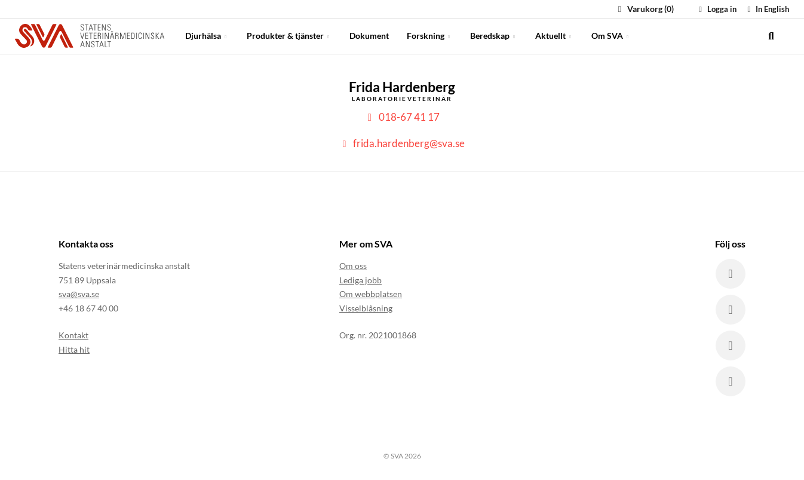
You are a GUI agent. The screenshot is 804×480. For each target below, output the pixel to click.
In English (766, 9)
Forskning (429, 35)
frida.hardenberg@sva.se (401, 143)
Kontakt (73, 335)
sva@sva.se (79, 294)
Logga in (716, 9)
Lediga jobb (360, 280)
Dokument (369, 35)
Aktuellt (554, 35)
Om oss (353, 266)
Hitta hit (74, 349)
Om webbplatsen (370, 294)
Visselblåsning (365, 308)
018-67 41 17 (402, 117)
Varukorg (644, 9)
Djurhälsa (207, 35)
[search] (771, 36)
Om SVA (611, 35)
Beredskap (493, 35)
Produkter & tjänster (289, 35)
